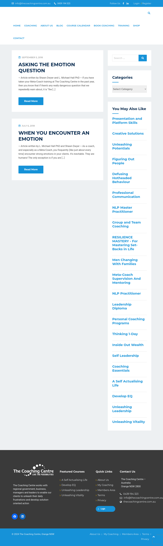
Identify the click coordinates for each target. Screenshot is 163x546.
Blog (59, 25)
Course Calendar (78, 25)
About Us (47, 25)
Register (146, 3)
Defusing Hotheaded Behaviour (122, 178)
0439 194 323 (130, 493)
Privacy (102, 500)
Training (124, 25)
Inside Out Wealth (127, 345)
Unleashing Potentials (122, 146)
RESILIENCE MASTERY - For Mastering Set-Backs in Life (125, 243)
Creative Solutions (128, 133)
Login (136, 3)
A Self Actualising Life (127, 383)
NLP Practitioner (126, 293)
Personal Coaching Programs (128, 321)
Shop (136, 25)
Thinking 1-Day (125, 334)
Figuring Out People (123, 161)
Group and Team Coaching (126, 224)
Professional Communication (126, 195)
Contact (18, 38)
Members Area (106, 490)
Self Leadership (125, 356)
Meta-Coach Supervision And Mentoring (126, 279)
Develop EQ (122, 396)
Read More (31, 101)
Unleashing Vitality (128, 422)
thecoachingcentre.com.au (139, 501)
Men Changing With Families (125, 262)
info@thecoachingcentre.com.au (32, 3)
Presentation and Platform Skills (127, 121)
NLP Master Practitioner (122, 209)
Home (17, 25)
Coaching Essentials (121, 368)
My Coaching (105, 485)
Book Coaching (104, 25)
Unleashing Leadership (122, 409)
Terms (101, 495)
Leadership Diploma (121, 306)
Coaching (30, 25)
